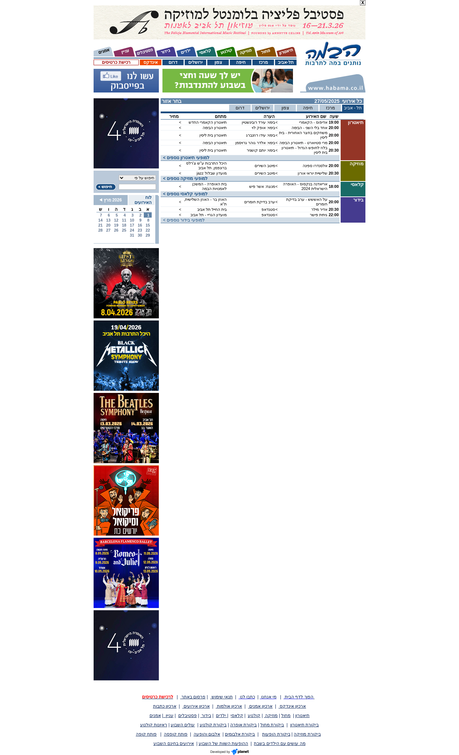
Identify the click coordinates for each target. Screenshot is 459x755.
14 (100, 220)
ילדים (221, 715)
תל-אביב (286, 62)
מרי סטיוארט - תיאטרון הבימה (303, 143)
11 (124, 220)
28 (100, 230)
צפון (218, 62)
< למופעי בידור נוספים (183, 220)
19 (116, 225)
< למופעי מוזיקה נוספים (184, 178)
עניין (168, 715)
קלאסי (237, 715)
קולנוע (254, 715)
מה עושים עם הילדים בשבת (279, 743)
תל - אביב (353, 107)
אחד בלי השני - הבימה (309, 127)
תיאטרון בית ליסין (213, 135)
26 (116, 230)
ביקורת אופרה (243, 724)
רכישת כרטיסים (116, 62)
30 (140, 235)
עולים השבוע (183, 724)
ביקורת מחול (272, 724)
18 (124, 225)
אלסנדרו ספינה (315, 165)
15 (148, 225)
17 (132, 225)
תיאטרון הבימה (215, 127)
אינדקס (150, 62)
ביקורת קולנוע (213, 724)
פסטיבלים (187, 715)
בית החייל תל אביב (212, 209)
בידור (205, 715)
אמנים (155, 715)
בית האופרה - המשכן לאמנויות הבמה (209, 186)
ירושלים (195, 62)
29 (148, 235)
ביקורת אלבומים (240, 734)
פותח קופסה (176, 734)
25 (124, 230)
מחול (285, 715)
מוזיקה (271, 715)
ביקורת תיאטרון (304, 724)
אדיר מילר (319, 209)
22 (148, 230)
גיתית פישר (318, 215)
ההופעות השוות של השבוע (223, 743)
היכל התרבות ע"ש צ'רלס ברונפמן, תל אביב (206, 165)
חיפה (241, 62)
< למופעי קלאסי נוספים (184, 193)
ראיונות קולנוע (153, 724)
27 (108, 230)
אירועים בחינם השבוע (173, 743)
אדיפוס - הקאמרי (313, 122)
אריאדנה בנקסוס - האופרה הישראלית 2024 (305, 186)
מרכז (263, 62)
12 (116, 220)
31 (132, 235)
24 (132, 230)
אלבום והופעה (207, 734)
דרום (173, 62)
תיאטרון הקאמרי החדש (208, 122)
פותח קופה (146, 734)
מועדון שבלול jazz (212, 173)
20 (108, 225)
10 (132, 220)
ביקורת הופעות (276, 734)
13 (108, 220)
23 (140, 230)
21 (100, 225)
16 (140, 225)
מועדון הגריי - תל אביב (208, 215)
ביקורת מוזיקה (307, 734)
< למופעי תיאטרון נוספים (185, 157)
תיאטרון (302, 715)
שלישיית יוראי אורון (312, 173)
